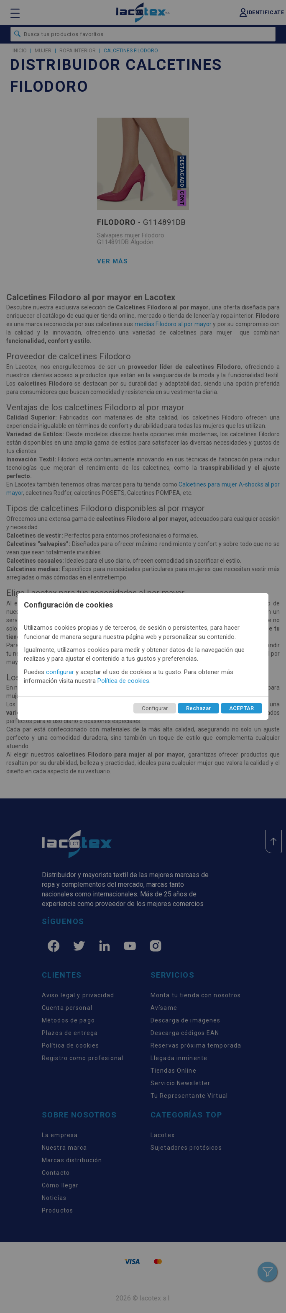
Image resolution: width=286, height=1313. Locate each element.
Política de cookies (123, 681)
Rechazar (198, 708)
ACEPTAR (241, 708)
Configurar (155, 708)
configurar (60, 672)
